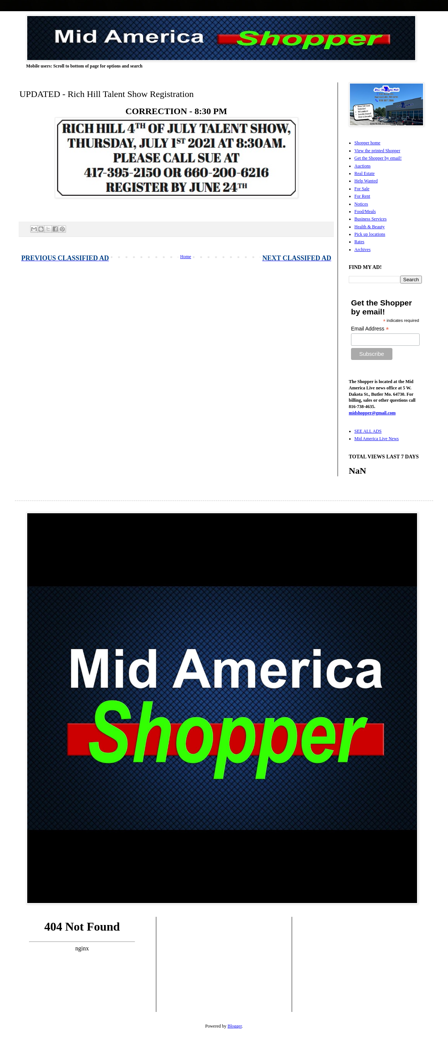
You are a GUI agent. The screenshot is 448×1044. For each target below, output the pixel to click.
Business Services (370, 219)
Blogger (235, 1026)
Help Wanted (365, 181)
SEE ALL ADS (368, 431)
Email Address (370, 328)
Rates (359, 241)
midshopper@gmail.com (372, 413)
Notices (361, 204)
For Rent (362, 196)
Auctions (362, 166)
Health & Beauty (369, 226)
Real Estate (364, 173)
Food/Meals (365, 211)
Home (185, 256)
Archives (362, 249)
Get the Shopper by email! (378, 158)
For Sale (361, 188)
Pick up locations (369, 234)
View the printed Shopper (377, 150)
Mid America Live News (376, 438)
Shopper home (367, 142)
